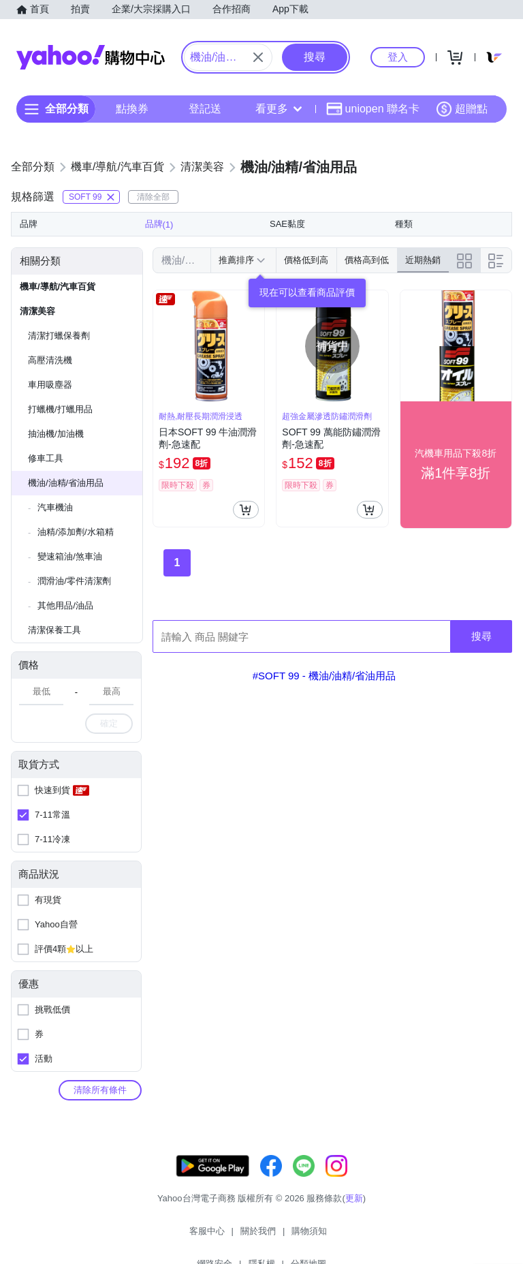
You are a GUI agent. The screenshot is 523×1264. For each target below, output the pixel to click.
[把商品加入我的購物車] (246, 510)
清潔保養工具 (54, 630)
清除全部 (153, 197)
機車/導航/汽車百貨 (57, 286)
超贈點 (462, 109)
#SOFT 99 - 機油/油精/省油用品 (324, 675)
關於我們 (188, 1236)
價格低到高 (306, 260)
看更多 (278, 108)
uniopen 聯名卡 (372, 109)
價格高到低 (367, 260)
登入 (397, 57)
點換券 (132, 108)
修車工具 (45, 458)
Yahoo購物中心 (90, 57)
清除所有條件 (100, 1090)
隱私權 (339, 1236)
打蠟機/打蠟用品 (60, 409)
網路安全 (291, 1236)
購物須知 (240, 1236)
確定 (109, 723)
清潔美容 (37, 311)
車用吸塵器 (50, 385)
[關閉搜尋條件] (258, 57)
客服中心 (137, 1236)
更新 (354, 1212)
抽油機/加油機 (56, 434)
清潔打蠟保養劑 (59, 335)
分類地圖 (385, 1236)
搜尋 (481, 636)
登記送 (205, 108)
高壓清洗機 (50, 360)
